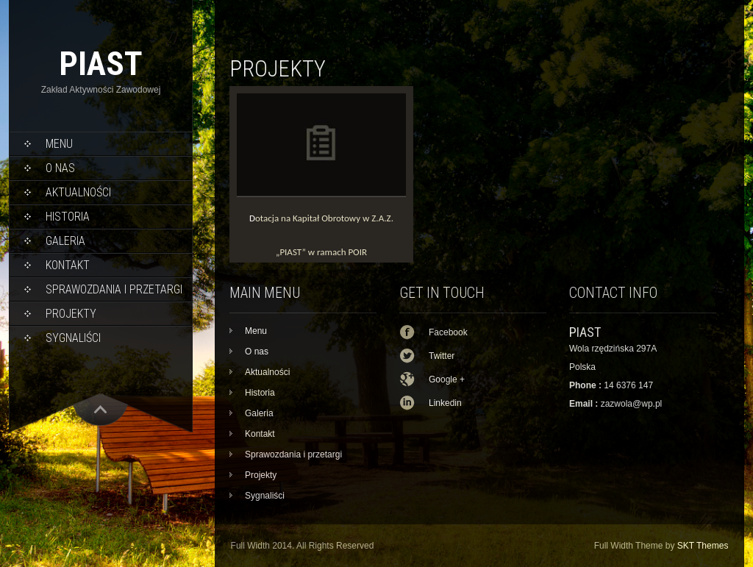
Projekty (71, 314)
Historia (68, 217)
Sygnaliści (73, 338)
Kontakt (68, 265)
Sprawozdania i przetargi (114, 289)
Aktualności (78, 192)
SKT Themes (703, 546)
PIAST (101, 63)
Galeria (65, 241)
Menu (59, 144)
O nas (60, 168)
